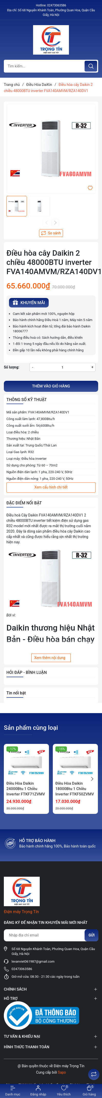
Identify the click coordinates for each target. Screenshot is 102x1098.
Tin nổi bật (16, 693)
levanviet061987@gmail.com (33, 961)
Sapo (62, 1072)
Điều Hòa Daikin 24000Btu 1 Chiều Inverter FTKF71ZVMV (25, 788)
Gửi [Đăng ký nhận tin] (91, 935)
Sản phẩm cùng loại (31, 727)
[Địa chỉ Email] (51, 935)
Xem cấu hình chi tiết (51, 487)
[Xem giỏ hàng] (89, 1091)
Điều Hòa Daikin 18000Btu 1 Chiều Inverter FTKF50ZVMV (74, 788)
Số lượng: (11, 367)
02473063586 (56, 5)
